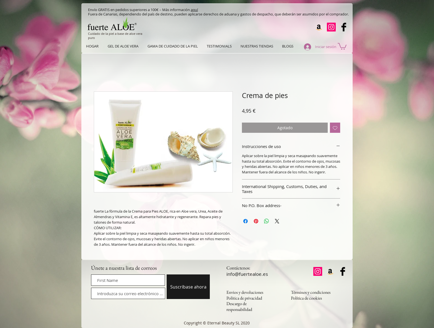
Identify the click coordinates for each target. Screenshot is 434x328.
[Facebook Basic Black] (343, 27)
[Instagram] (331, 27)
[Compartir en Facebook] (245, 221)
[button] (342, 46)
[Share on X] (277, 221)
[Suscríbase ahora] (188, 286)
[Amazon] (318, 27)
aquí (194, 9)
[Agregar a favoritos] (335, 128)
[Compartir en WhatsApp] (266, 221)
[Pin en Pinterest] (256, 221)
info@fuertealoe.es (247, 274)
